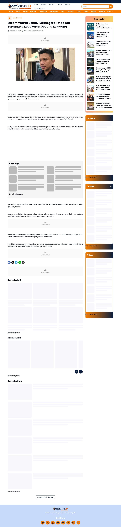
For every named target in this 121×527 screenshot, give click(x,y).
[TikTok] (68, 522)
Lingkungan (43, 11)
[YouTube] (58, 522)
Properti (102, 11)
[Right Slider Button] (111, 11)
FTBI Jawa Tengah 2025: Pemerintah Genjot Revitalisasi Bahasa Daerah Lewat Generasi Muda (103, 96)
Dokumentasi (39, 8)
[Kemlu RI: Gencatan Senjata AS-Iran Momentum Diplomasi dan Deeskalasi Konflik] (90, 44)
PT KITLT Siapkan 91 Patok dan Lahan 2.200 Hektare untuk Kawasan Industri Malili (103, 87)
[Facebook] (9, 262)
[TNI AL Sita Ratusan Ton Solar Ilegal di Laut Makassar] (90, 62)
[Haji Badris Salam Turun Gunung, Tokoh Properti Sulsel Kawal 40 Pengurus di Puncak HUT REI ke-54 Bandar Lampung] (90, 35)
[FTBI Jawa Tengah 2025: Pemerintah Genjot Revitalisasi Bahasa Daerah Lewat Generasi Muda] (90, 97)
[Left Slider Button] (76, 372)
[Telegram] (16, 262)
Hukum (25, 11)
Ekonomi (33, 11)
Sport (68, 4)
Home (36, 4)
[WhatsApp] (19, 262)
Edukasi (93, 11)
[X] (12, 262)
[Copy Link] (23, 262)
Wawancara (53, 11)
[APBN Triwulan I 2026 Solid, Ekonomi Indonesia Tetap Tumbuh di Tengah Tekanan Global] (90, 53)
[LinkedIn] (73, 522)
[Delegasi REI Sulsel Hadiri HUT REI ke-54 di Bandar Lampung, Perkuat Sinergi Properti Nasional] (90, 106)
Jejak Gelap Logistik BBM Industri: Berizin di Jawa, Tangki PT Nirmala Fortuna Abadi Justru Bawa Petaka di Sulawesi (103, 79)
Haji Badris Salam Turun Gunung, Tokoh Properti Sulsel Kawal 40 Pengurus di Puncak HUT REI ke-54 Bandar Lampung (103, 35)
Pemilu (86, 11)
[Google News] (63, 522)
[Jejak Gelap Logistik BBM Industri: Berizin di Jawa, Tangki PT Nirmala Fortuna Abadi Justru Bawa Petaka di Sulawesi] (90, 79)
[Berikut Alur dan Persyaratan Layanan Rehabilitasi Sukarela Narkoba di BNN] (90, 26)
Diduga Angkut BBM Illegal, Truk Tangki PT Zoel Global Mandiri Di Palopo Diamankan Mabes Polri (103, 70)
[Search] (95, 6)
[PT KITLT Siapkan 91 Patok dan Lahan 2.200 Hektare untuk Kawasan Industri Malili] (90, 88)
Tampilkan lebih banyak (45, 497)
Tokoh (79, 11)
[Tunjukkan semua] (111, 118)
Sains (62, 11)
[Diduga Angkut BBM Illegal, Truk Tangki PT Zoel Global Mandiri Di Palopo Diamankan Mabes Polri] (90, 71)
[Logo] (60, 509)
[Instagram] (53, 522)
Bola (60, 4)
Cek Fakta (70, 11)
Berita (44, 4)
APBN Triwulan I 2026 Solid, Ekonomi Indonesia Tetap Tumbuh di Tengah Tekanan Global (103, 52)
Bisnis (52, 4)
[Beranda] (9, 18)
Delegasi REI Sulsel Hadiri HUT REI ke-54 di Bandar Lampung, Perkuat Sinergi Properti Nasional (103, 105)
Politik (18, 11)
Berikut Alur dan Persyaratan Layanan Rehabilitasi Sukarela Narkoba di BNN (104, 26)
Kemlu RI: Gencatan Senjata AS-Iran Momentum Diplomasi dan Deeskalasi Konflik (103, 43)
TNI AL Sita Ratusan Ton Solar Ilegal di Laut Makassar (103, 61)
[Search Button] (111, 6)
